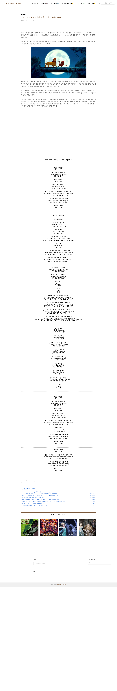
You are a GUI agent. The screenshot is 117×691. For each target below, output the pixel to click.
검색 (82, 588)
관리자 (64, 688)
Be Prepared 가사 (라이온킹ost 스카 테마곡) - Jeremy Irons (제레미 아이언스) (39, 520)
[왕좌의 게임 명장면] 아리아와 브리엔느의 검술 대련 (33, 528)
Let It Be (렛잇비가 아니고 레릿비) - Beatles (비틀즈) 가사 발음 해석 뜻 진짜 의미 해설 (40, 518)
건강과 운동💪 (92, 3)
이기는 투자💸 (81, 3)
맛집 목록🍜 (35, 3)
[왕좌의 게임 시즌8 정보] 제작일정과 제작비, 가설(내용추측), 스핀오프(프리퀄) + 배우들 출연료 (42, 526)
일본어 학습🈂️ (55, 3)
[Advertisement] (58, 487)
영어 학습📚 (44, 3)
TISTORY (59, 688)
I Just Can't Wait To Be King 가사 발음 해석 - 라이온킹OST (35, 516)
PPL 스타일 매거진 (13, 3)
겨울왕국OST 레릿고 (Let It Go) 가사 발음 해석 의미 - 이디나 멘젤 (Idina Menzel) (40, 524)
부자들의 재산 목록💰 (68, 3)
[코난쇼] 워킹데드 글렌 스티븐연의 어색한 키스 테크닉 (33, 530)
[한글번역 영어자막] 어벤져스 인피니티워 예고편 (32, 522)
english (24, 513)
